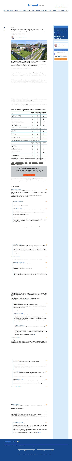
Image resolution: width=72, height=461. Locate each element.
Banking (29, 10)
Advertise (23, 445)
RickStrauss (15, 201)
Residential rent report (58, 38)
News (8, 10)
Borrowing (16, 10)
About (5, 445)
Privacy (20, 445)
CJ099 (14, 244)
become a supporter (29, 175)
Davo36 (13, 189)
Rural (46, 10)
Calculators (63, 10)
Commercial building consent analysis (60, 30)
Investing (24, 10)
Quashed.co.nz (59, 56)
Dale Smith (15, 422)
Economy (33, 10)
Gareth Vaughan (24, 37)
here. (67, 7)
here (35, 172)
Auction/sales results (57, 28)
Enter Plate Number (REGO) (61, 52)
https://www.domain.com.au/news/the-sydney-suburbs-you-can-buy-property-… (23, 299)
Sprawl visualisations (57, 34)
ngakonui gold (14, 386)
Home (4, 10)
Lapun (14, 371)
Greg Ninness (60, 44)
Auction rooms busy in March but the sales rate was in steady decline (62, 46)
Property (11, 10)
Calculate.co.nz (31, 454)
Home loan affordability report (59, 36)
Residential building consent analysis (60, 32)
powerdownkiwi (16, 262)
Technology (38, 10)
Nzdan (13, 256)
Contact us (8, 445)
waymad (13, 404)
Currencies (54, 10)
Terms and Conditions (14, 445)
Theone (15, 303)
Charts (59, 10)
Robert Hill (20, 164)
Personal (42, 10)
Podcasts (50, 10)
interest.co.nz (21, 454)
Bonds (67, 10)
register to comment (39, 178)
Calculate (60, 59)
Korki (14, 217)
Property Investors (14, 164)
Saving (20, 10)
